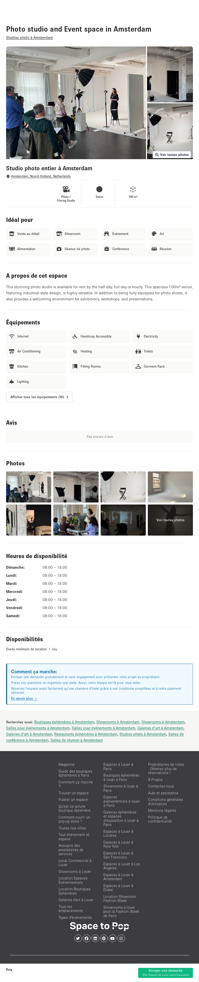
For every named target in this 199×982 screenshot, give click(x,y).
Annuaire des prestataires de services (71, 849)
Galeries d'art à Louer (76, 900)
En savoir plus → (24, 698)
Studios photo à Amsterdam (142, 734)
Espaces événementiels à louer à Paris (121, 801)
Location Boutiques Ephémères (74, 891)
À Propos (155, 779)
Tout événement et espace (74, 836)
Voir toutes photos (172, 154)
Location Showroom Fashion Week (119, 898)
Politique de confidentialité (160, 819)
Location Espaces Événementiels (73, 880)
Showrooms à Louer (75, 871)
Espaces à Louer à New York (118, 844)
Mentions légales (162, 810)
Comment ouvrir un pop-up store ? (74, 819)
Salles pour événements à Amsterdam (38, 728)
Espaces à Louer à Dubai (118, 887)
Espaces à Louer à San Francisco (118, 855)
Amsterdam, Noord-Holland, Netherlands (41, 176)
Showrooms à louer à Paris (120, 788)
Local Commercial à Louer (75, 862)
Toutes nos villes (72, 828)
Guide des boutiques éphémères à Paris (75, 773)
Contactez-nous (161, 786)
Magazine (67, 764)
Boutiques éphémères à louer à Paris (121, 777)
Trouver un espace (74, 793)
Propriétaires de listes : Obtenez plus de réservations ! (166, 768)
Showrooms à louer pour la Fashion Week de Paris (121, 911)
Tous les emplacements (71, 908)
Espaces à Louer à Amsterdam (118, 877)
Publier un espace (73, 799)
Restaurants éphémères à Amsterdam (85, 734)
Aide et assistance (163, 793)
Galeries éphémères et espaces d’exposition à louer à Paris (121, 818)
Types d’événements (75, 917)
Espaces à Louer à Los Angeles (121, 866)
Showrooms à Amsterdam (117, 722)
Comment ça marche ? (76, 784)
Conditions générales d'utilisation (165, 801)
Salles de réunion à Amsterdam (76, 740)
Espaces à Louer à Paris (118, 766)
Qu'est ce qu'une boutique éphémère (75, 808)
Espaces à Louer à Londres (118, 833)
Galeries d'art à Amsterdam (160, 728)
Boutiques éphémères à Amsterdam (64, 722)
